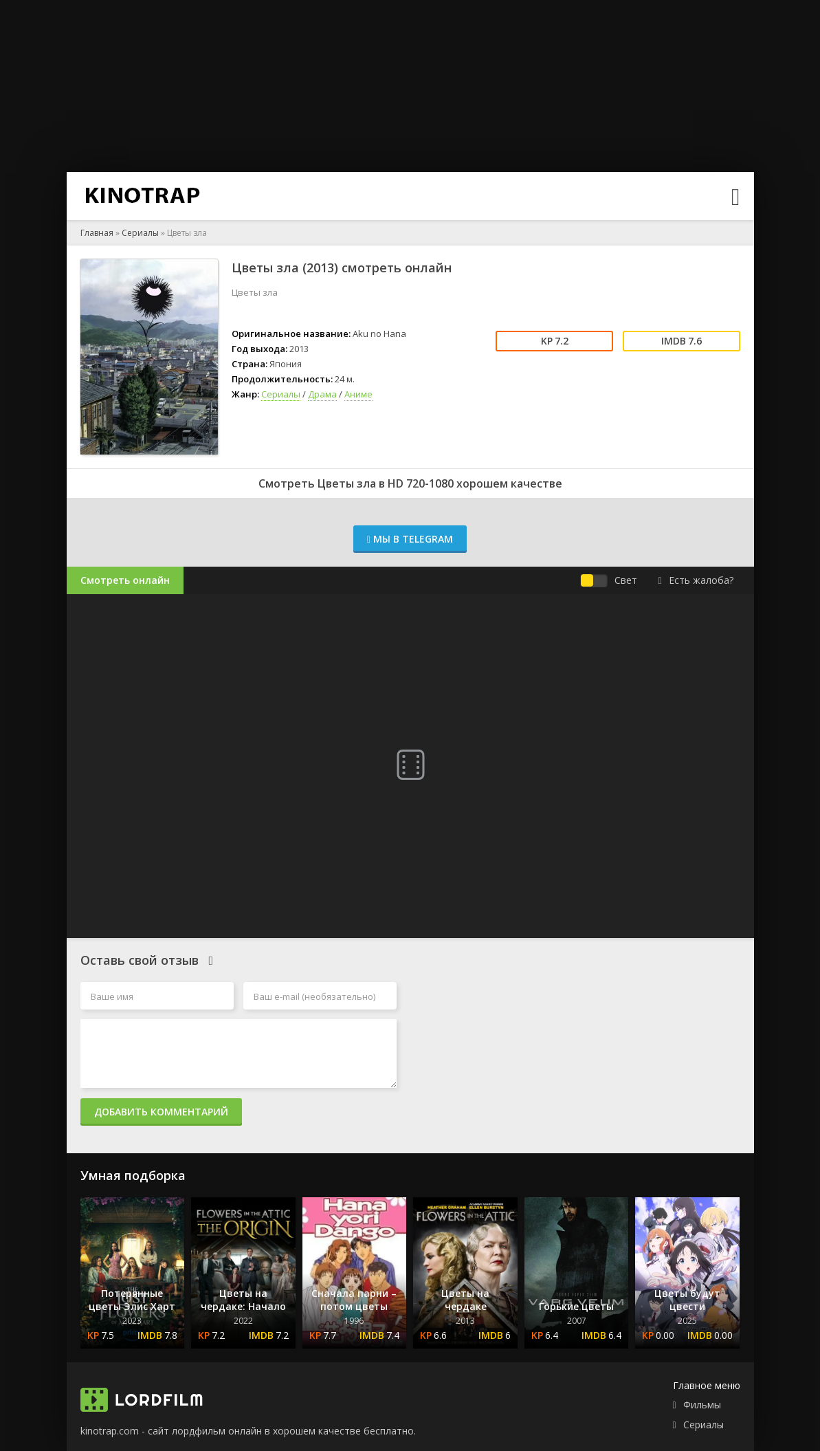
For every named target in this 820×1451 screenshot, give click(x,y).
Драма (322, 394)
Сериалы (140, 233)
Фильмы (702, 1404)
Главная (96, 233)
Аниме (358, 394)
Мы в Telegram (410, 538)
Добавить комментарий (161, 1111)
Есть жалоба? (695, 580)
